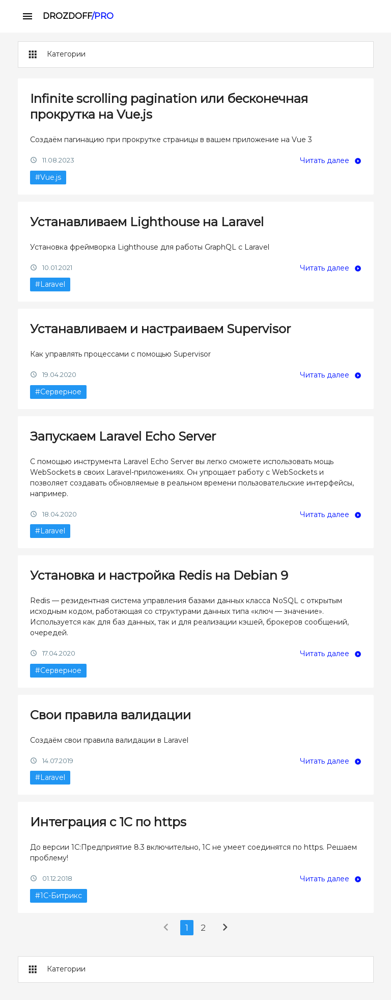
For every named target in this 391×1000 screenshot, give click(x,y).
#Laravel (50, 284)
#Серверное (58, 391)
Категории (55, 54)
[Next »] (225, 929)
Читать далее (324, 160)
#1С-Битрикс (58, 895)
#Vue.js (48, 177)
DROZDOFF (78, 16)
